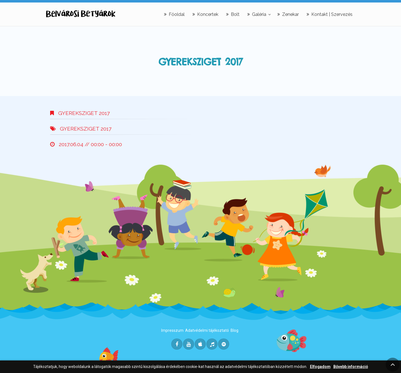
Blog (234, 330)
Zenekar (288, 14)
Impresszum (172, 330)
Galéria (256, 14)
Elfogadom (320, 367)
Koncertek (205, 14)
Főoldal (174, 14)
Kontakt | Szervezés (330, 14)
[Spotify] (223, 344)
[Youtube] (188, 344)
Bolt (232, 14)
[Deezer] (211, 344)
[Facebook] (176, 344)
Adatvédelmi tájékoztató (207, 330)
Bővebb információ (350, 367)
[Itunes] (200, 344)
